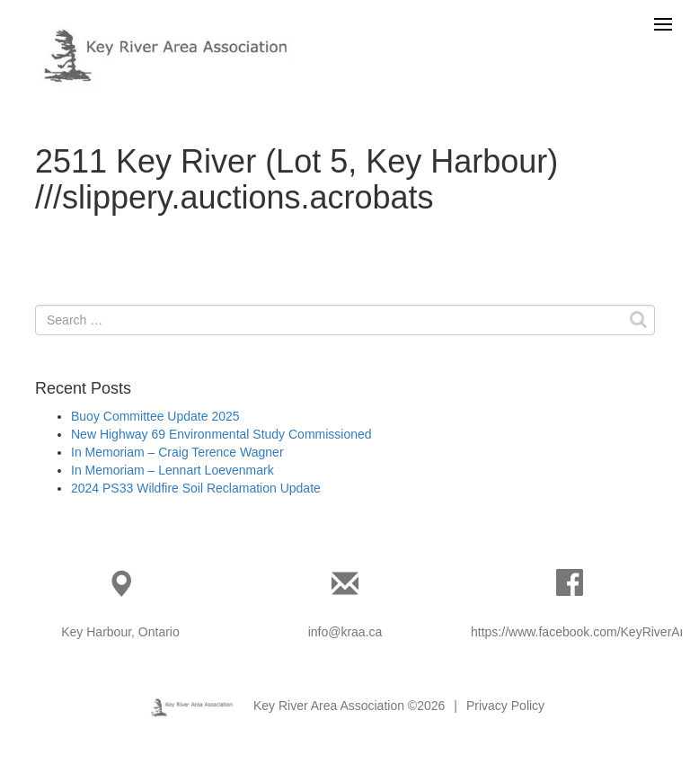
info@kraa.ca (345, 632)
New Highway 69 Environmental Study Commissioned (221, 434)
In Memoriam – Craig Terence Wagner (177, 452)
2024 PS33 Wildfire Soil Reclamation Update (196, 488)
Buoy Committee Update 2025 (155, 416)
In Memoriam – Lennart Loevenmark (172, 470)
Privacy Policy (505, 705)
